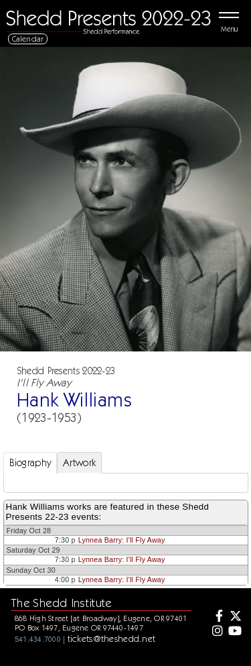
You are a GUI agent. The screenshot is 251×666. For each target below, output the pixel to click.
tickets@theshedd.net (112, 638)
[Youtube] (235, 631)
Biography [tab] (30, 462)
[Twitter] (235, 617)
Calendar (28, 38)
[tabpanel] (126, 483)
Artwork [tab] (79, 462)
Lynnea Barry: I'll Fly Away (121, 540)
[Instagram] (215, 631)
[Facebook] (215, 617)
